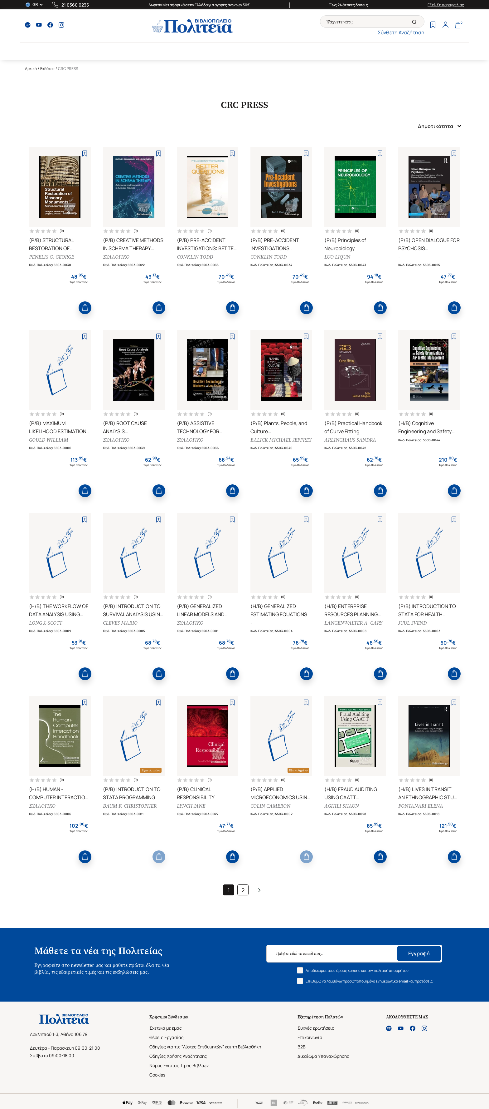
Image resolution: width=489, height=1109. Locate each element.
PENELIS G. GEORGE (51, 257)
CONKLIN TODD (195, 257)
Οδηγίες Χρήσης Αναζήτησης (178, 1056)
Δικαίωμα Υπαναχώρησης (323, 1056)
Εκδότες (47, 68)
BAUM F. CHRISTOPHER (130, 806)
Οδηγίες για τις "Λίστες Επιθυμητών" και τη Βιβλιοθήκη (205, 1047)
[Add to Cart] (85, 307)
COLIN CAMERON (270, 806)
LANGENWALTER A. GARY (353, 623)
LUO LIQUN (337, 257)
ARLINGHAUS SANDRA (350, 440)
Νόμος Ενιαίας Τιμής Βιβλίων (179, 1065)
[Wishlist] (433, 25)
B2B (302, 1047)
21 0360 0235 (75, 5)
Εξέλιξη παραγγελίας (446, 4)
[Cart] (458, 25)
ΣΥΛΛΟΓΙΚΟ (116, 257)
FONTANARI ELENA (420, 806)
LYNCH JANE (191, 806)
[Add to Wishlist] (84, 153)
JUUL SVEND (412, 623)
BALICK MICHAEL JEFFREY (281, 440)
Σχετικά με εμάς (165, 1028)
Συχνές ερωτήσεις (316, 1028)
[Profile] (445, 25)
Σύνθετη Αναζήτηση (401, 32)
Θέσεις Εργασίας (166, 1037)
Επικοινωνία (310, 1037)
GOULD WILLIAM (48, 440)
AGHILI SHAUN (341, 806)
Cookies (157, 1075)
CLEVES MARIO (120, 623)
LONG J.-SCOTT (45, 623)
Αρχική (31, 68)
